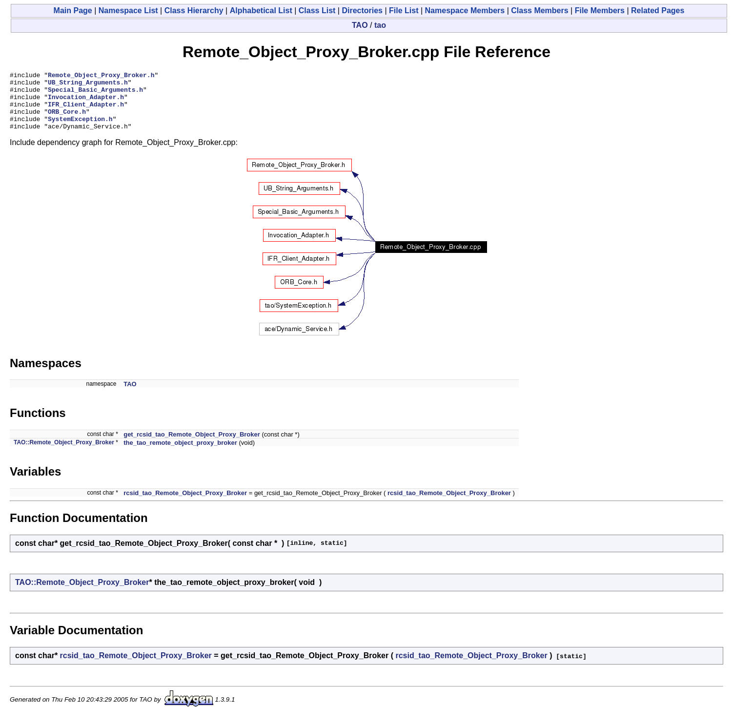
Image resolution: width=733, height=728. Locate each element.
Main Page (73, 10)
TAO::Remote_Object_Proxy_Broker (64, 454)
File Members (600, 10)
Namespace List (128, 10)
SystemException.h (80, 129)
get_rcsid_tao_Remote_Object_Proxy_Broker (191, 446)
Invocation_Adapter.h (86, 102)
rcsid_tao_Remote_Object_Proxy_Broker (185, 504)
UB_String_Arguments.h (88, 85)
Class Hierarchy (194, 10)
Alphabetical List (261, 10)
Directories (362, 10)
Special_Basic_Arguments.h (95, 93)
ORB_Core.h (67, 120)
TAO (360, 25)
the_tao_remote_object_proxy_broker (180, 454)
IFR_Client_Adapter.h (86, 111)
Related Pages (657, 10)
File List (403, 10)
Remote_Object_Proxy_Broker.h (101, 76)
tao (380, 25)
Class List (317, 10)
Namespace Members (465, 10)
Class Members (539, 10)
